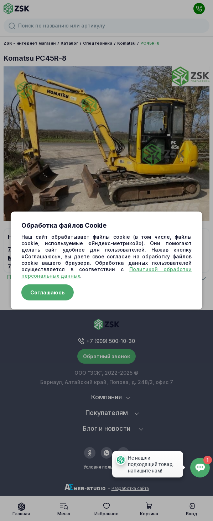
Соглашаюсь (47, 292)
